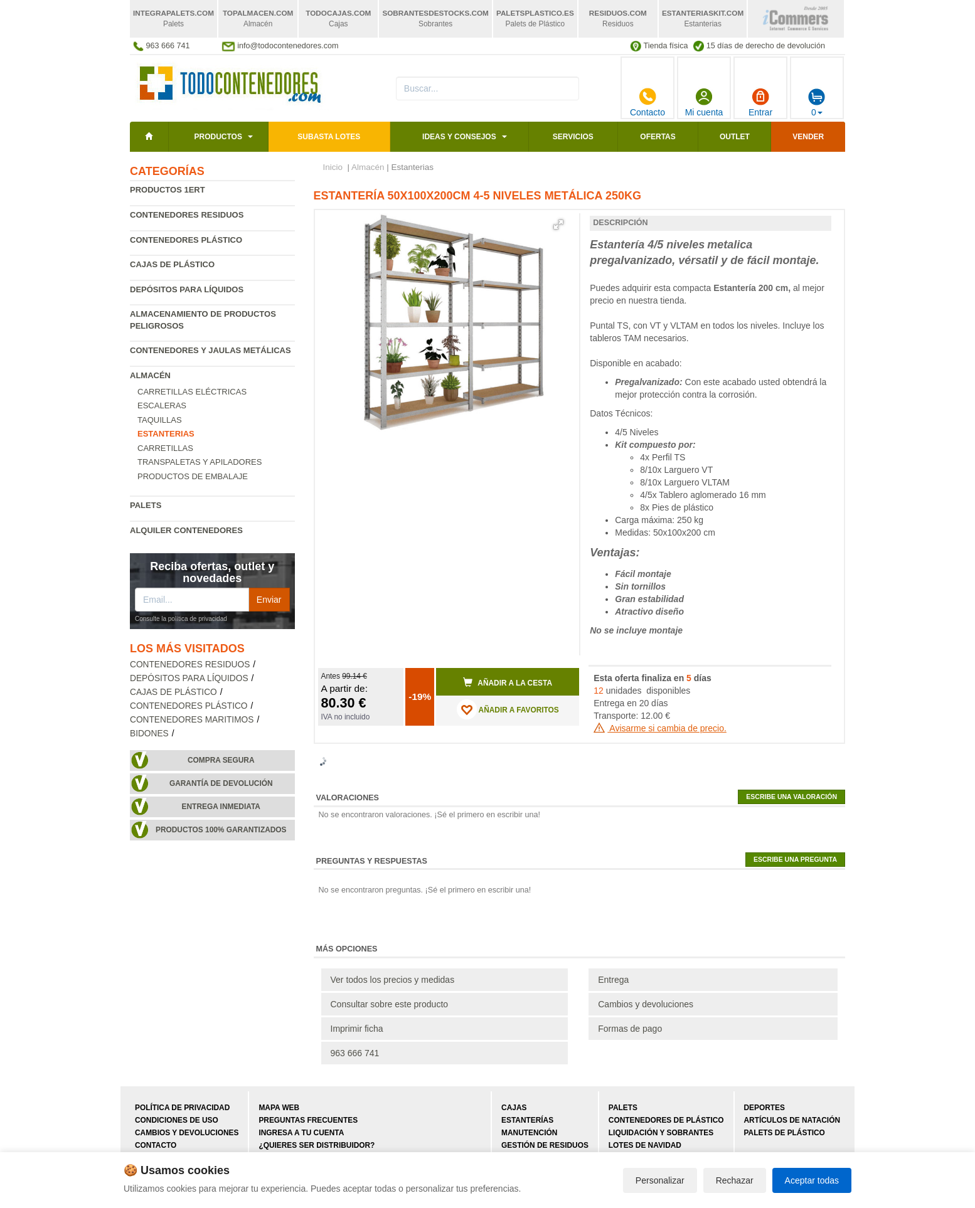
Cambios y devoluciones (645, 1004)
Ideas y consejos (459, 136)
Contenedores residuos (186, 215)
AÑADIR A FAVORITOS (508, 709)
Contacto (647, 102)
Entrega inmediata (221, 806)
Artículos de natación (792, 1120)
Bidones (149, 733)
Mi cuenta (704, 102)
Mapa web (278, 1107)
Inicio (333, 167)
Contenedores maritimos (191, 719)
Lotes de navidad (645, 1145)
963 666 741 (355, 1053)
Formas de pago (630, 1029)
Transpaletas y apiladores (199, 462)
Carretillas (165, 448)
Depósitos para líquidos (186, 289)
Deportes (764, 1107)
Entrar (760, 102)
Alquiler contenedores (186, 530)
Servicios (573, 136)
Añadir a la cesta (507, 682)
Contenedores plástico (186, 240)
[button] (558, 225)
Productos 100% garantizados (221, 829)
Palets (145, 505)
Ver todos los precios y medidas (393, 980)
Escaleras (161, 405)
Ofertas (657, 136)
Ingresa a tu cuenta (301, 1132)
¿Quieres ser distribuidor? (316, 1145)
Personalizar (660, 1180)
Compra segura (221, 760)
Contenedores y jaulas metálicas (210, 350)
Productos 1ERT (167, 189)
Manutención (529, 1132)
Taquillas (159, 420)
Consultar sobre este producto (390, 1004)
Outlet (735, 136)
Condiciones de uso (176, 1120)
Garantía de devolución (221, 783)
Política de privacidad (182, 1107)
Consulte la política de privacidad (181, 618)
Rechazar (735, 1180)
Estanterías (527, 1120)
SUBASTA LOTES (328, 136)
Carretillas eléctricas (192, 391)
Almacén (150, 375)
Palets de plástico (784, 1132)
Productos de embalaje (192, 476)
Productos (218, 136)
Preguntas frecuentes (308, 1120)
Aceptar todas (812, 1180)
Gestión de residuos (545, 1145)
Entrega (613, 980)
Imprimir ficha (357, 1029)
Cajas (513, 1107)
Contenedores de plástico (666, 1120)
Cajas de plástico (172, 264)
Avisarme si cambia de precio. (660, 728)
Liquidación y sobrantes (661, 1132)
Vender (808, 136)
